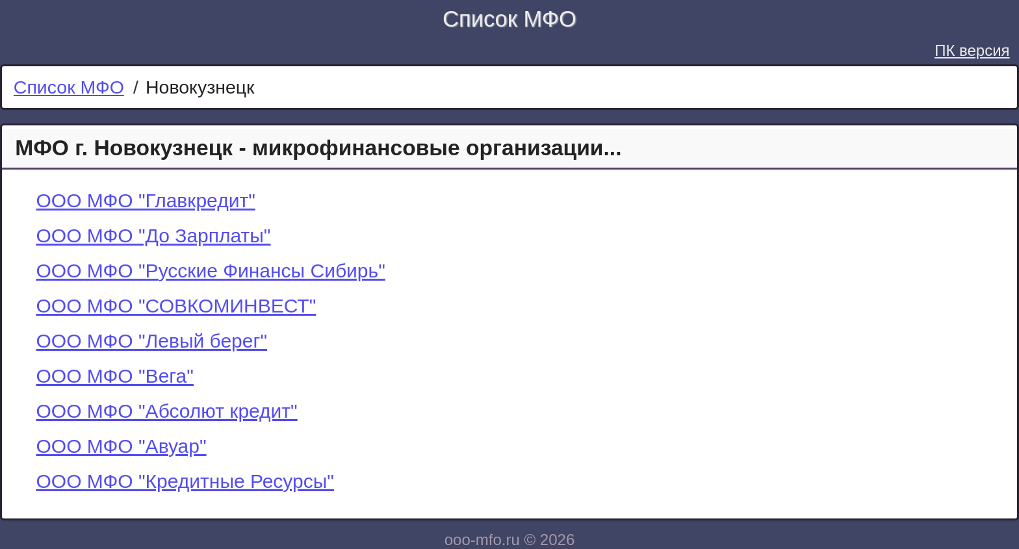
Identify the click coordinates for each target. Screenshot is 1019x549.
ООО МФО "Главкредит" (145, 200)
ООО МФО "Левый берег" (152, 340)
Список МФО (509, 18)
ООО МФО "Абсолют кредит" (167, 411)
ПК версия (972, 50)
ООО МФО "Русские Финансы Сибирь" (210, 270)
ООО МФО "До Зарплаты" (153, 235)
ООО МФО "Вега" (115, 376)
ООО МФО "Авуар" (121, 446)
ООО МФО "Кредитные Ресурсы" (185, 481)
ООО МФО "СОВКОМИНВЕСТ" (176, 305)
